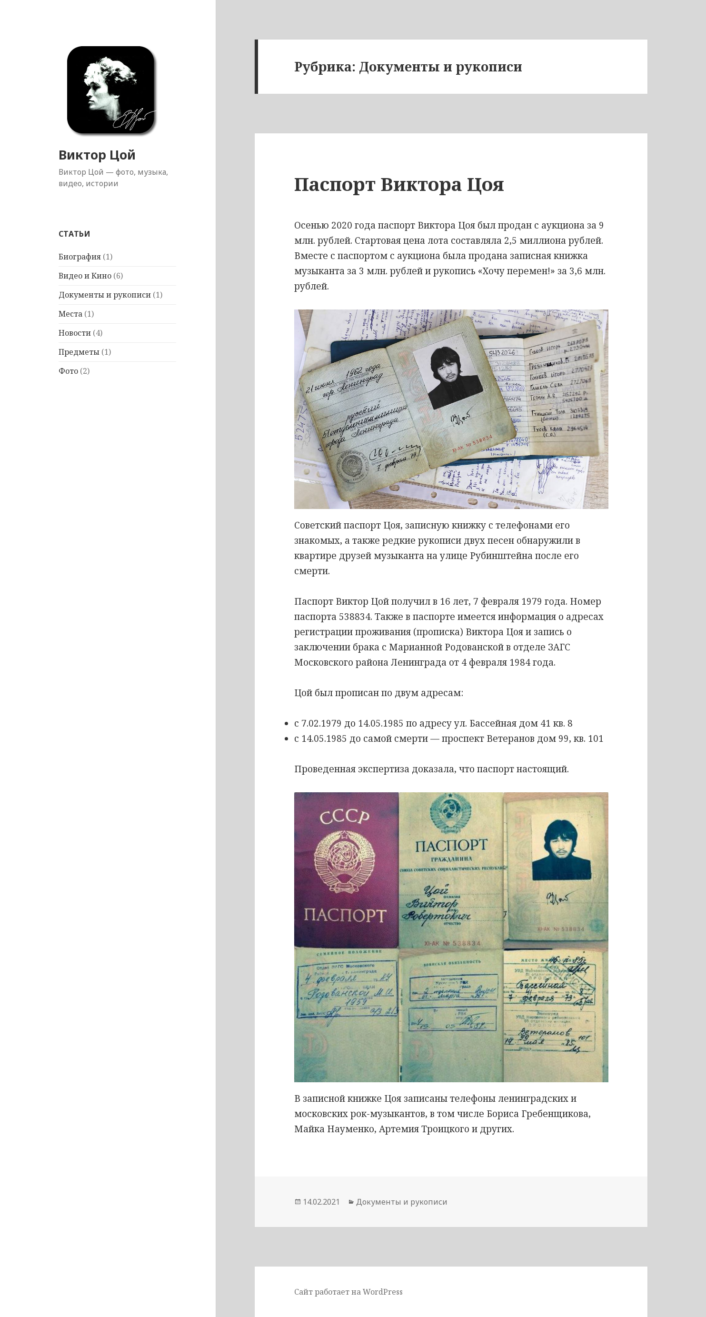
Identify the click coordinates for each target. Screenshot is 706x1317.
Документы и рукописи (105, 294)
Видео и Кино (85, 275)
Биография (80, 256)
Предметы (79, 352)
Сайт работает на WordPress (348, 1292)
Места (70, 314)
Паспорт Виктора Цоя (399, 183)
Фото (68, 371)
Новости (75, 333)
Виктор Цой (97, 154)
